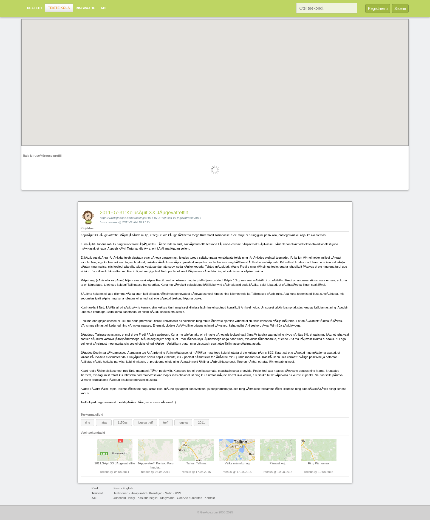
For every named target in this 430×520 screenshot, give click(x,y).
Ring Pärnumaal (319, 463)
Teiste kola (59, 8)
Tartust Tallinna (196, 463)
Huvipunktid (138, 493)
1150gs (123, 422)
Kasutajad (156, 493)
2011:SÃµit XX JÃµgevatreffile (115, 463)
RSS (178, 493)
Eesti (117, 488)
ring (87, 422)
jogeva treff (145, 422)
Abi (103, 8)
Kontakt (210, 497)
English (128, 488)
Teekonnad (121, 493)
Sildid (168, 493)
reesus (112, 222)
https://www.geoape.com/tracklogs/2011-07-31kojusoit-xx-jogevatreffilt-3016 (150, 217)
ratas (103, 422)
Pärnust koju (278, 463)
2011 (201, 422)
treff (165, 422)
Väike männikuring (237, 463)
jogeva (183, 422)
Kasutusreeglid (147, 497)
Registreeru (377, 8)
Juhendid (120, 497)
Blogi (131, 497)
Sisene (400, 8)
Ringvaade (85, 8)
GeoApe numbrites (189, 497)
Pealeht (34, 8)
